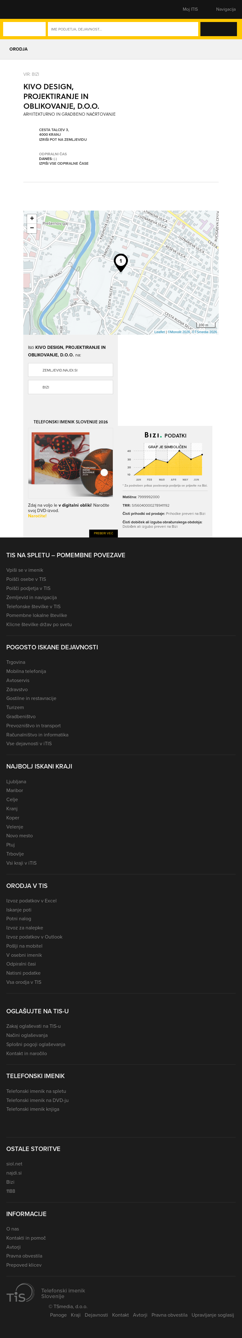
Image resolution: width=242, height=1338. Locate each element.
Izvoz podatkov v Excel (31, 900)
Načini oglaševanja (27, 1035)
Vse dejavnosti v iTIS (29, 743)
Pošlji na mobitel (24, 946)
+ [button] (32, 219)
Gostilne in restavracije (31, 698)
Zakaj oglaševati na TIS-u (33, 1026)
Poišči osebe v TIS (26, 579)
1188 (10, 1191)
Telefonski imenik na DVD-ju (37, 1100)
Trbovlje (15, 853)
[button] (17, 9)
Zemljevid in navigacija (31, 597)
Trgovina (15, 662)
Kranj (12, 808)
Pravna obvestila (24, 1255)
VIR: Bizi (31, 74)
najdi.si (14, 1172)
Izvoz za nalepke (24, 927)
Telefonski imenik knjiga (32, 1109)
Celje (12, 799)
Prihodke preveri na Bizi (185, 513)
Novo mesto (19, 835)
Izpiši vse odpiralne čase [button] (64, 163)
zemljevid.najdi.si (60, 370)
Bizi (46, 387)
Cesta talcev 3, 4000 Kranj (54, 132)
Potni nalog (18, 918)
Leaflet (159, 332)
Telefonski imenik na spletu (36, 1091)
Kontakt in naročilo (26, 1053)
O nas (12, 1228)
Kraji (76, 1315)
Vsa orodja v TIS (23, 982)
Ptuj (10, 844)
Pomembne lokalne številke (36, 615)
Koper (12, 817)
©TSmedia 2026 (204, 332)
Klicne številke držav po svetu (39, 624)
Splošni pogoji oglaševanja (35, 1044)
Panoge (58, 1315)
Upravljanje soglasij (213, 1315)
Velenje (14, 826)
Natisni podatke (23, 973)
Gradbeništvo (21, 716)
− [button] (32, 228)
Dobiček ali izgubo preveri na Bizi (150, 526)
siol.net (14, 1163)
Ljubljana (16, 781)
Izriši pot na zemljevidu (63, 139)
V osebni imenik (24, 955)
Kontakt (120, 1315)
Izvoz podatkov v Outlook (34, 936)
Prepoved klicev (24, 1265)
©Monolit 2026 (179, 332)
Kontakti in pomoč (26, 1238)
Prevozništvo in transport (33, 725)
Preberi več (103, 533)
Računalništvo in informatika (37, 734)
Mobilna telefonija (26, 671)
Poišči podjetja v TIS (28, 588)
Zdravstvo (17, 689)
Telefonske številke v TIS (33, 606)
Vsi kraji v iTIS (21, 863)
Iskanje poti (19, 909)
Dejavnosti (96, 1315)
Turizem (15, 707)
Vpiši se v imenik (24, 570)
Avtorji (13, 1247)
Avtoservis (17, 680)
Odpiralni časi (21, 963)
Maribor (14, 790)
